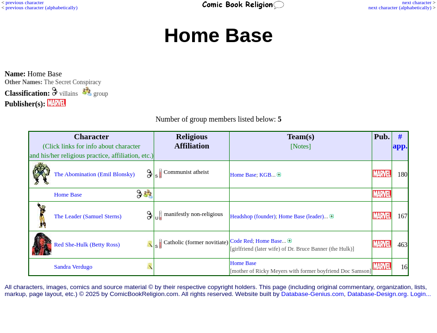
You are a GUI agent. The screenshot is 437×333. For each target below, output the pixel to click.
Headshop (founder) (252, 216)
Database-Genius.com (312, 293)
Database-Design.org (376, 293)
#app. (400, 141)
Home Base (243, 175)
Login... (420, 293)
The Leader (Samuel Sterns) (88, 216)
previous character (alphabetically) (41, 7)
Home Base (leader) (301, 216)
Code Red (241, 241)
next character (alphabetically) (399, 7)
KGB (265, 175)
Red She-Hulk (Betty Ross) (87, 244)
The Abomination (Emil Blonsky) (94, 174)
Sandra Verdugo (73, 266)
